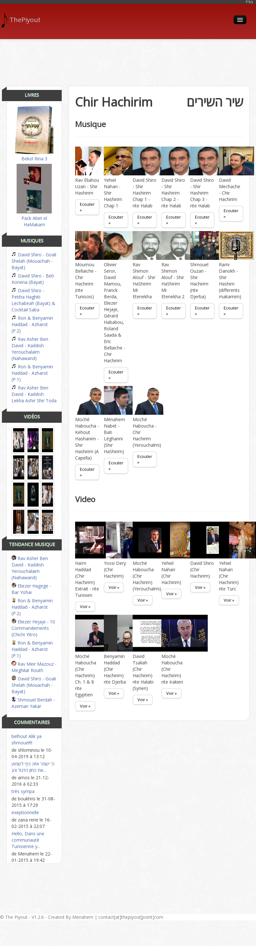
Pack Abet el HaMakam (34, 196)
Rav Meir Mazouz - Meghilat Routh (34, 667)
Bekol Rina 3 (34, 134)
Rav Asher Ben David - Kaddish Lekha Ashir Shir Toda (34, 394)
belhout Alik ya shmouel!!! (27, 739)
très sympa (23, 791)
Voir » (85, 606)
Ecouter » (87, 207)
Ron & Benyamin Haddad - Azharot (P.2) (32, 324)
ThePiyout (23, 19)
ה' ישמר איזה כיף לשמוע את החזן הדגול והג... (33, 767)
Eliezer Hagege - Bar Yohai (31, 589)
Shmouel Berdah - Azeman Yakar (33, 703)
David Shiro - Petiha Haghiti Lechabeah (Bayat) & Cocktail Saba (33, 300)
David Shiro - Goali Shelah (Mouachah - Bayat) (34, 261)
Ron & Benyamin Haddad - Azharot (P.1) (32, 373)
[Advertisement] (128, 60)
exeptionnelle (25, 812)
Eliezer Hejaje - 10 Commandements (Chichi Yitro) (33, 628)
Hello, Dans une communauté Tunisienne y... (28, 839)
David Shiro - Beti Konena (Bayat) (33, 279)
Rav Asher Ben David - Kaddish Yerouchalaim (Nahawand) (30, 348)
